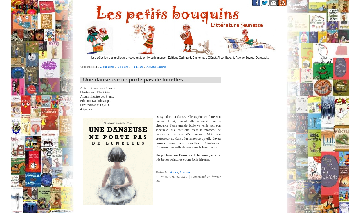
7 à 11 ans (137, 66)
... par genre (107, 66)
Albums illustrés (156, 66)
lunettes (185, 172)
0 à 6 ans (123, 66)
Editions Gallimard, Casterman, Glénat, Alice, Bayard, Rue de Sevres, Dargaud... (218, 57)
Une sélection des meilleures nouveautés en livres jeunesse (128, 57)
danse (174, 172)
